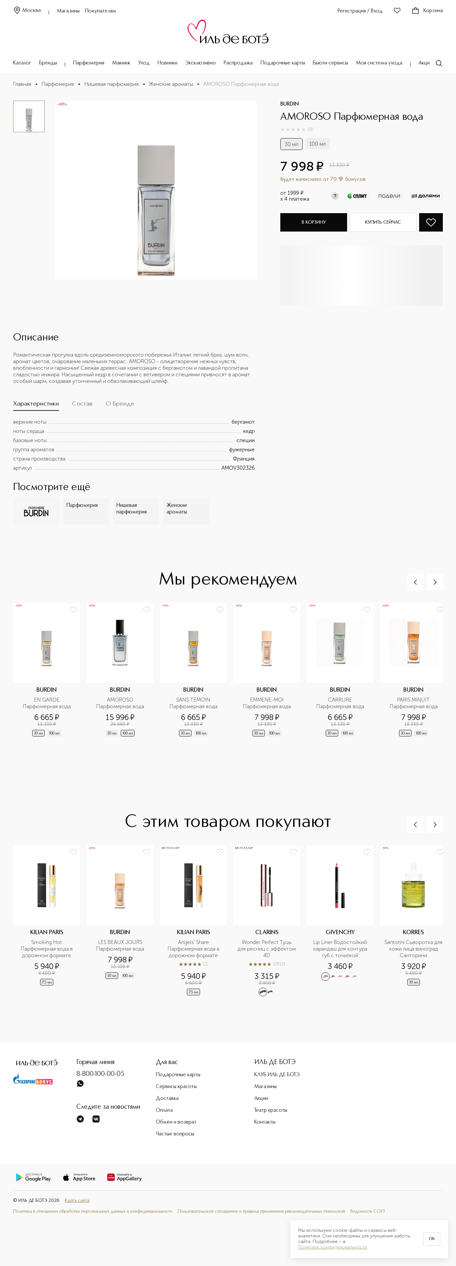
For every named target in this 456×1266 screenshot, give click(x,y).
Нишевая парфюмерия (111, 84)
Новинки (167, 63)
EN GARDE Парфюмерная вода (47, 703)
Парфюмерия (88, 63)
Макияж (121, 63)
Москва (27, 10)
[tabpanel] (134, 445)
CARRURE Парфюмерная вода (340, 703)
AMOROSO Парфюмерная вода (120, 703)
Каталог (22, 63)
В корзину (314, 222)
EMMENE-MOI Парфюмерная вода (267, 703)
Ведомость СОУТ (367, 1211)
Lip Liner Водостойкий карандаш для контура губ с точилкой (340, 948)
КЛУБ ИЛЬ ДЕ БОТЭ (277, 1075)
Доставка (167, 1098)
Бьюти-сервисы (330, 63)
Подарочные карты (283, 63)
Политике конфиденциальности (332, 1247)
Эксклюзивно (200, 63)
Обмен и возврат (176, 1122)
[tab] (36, 405)
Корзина (427, 10)
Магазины (68, 11)
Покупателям (100, 11)
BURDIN (289, 104)
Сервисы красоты (176, 1086)
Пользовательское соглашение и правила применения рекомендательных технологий (261, 1211)
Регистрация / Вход (360, 11)
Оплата (164, 1110)
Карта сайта (77, 1200)
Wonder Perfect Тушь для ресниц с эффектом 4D (267, 948)
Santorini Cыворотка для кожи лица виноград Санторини (414, 948)
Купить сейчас (383, 222)
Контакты (264, 1122)
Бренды (48, 63)
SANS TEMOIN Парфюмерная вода (193, 703)
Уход (144, 63)
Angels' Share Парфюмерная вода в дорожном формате (194, 948)
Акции (425, 63)
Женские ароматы (171, 84)
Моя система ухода (379, 63)
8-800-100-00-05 (100, 1074)
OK (432, 1239)
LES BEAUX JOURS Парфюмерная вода (120, 945)
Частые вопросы (175, 1134)
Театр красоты (270, 1110)
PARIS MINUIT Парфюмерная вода (414, 703)
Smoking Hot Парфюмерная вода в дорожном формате (47, 948)
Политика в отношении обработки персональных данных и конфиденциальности (92, 1211)
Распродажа (238, 63)
